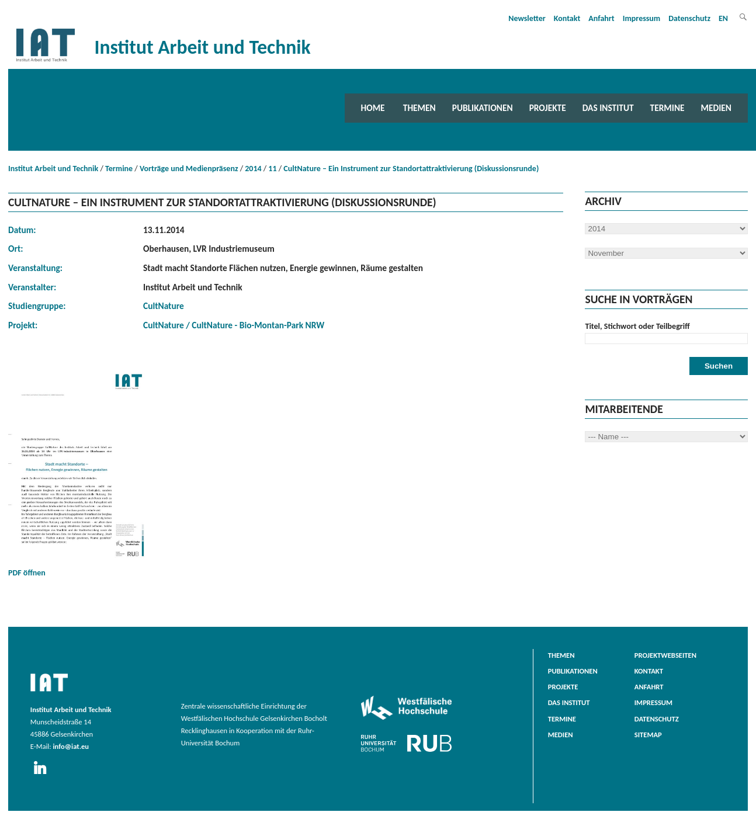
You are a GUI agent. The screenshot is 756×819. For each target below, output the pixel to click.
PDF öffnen (78, 471)
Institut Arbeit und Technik (53, 168)
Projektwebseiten (665, 655)
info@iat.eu (71, 746)
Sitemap (648, 734)
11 (272, 168)
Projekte (547, 107)
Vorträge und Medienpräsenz (189, 168)
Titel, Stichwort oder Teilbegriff (637, 326)
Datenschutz (689, 18)
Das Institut (608, 107)
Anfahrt (601, 18)
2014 (253, 168)
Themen (419, 107)
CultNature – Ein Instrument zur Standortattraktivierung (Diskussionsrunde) (411, 168)
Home (373, 107)
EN (723, 18)
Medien (716, 107)
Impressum (642, 18)
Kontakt (567, 18)
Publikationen (482, 107)
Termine (667, 107)
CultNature (163, 305)
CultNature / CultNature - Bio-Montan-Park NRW (233, 325)
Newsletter (527, 18)
